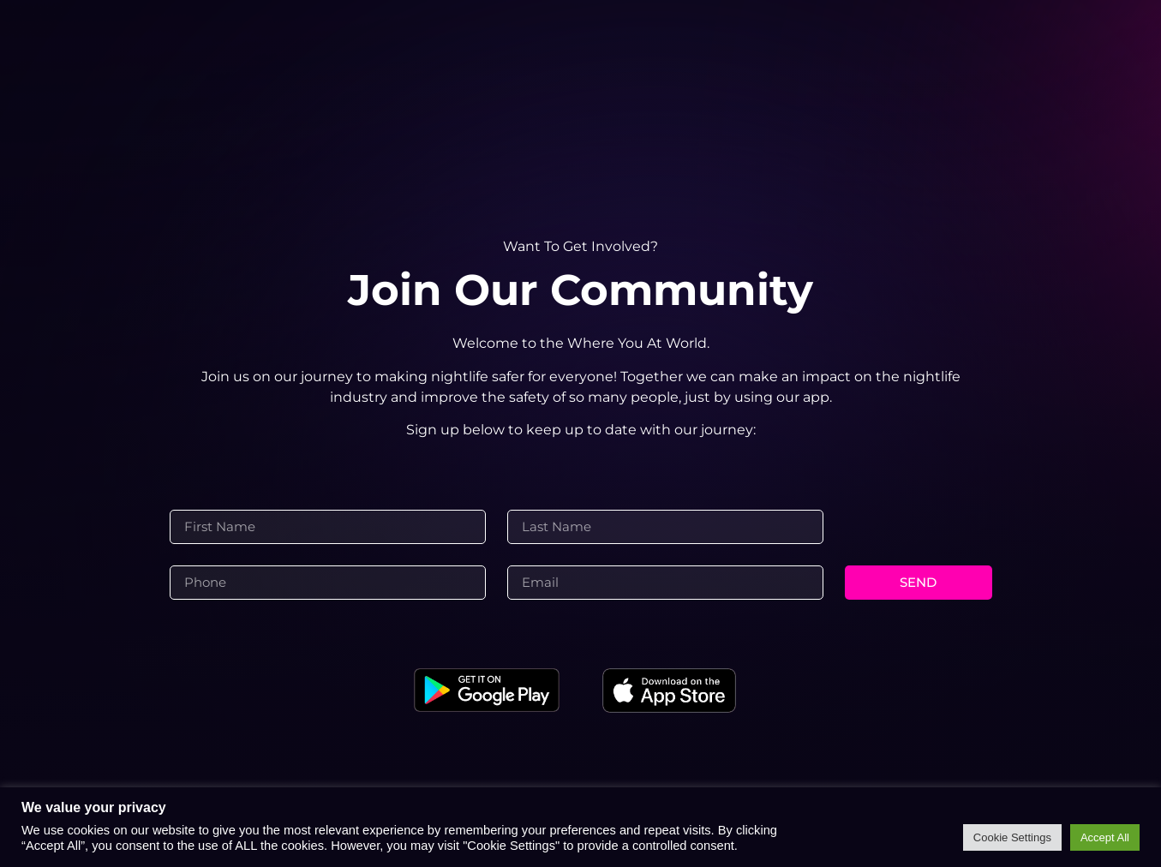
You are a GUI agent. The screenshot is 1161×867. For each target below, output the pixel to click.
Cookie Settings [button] (1012, 837)
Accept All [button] (1104, 837)
